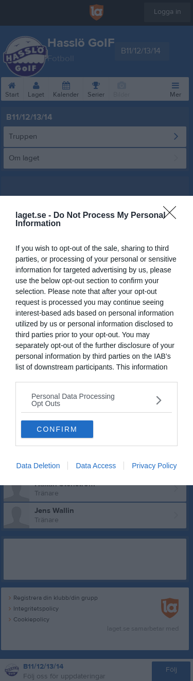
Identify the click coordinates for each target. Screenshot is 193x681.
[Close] (173, 216)
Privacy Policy (154, 466)
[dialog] (96, 340)
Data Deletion (38, 466)
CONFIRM (57, 429)
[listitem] (96, 400)
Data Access (96, 466)
